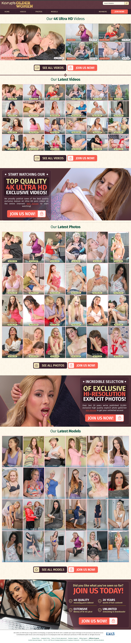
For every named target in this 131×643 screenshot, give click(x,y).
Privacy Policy (35, 638)
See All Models (53, 569)
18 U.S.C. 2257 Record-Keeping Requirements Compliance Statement (61, 640)
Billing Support (83, 638)
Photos (38, 12)
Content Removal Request (35, 640)
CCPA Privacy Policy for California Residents (92, 640)
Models (54, 12)
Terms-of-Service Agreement (59, 638)
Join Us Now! (85, 68)
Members (103, 12)
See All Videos (53, 68)
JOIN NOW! (119, 11)
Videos (23, 12)
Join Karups (32, 203)
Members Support (73, 638)
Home (7, 12)
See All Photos (53, 365)
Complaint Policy (45, 638)
